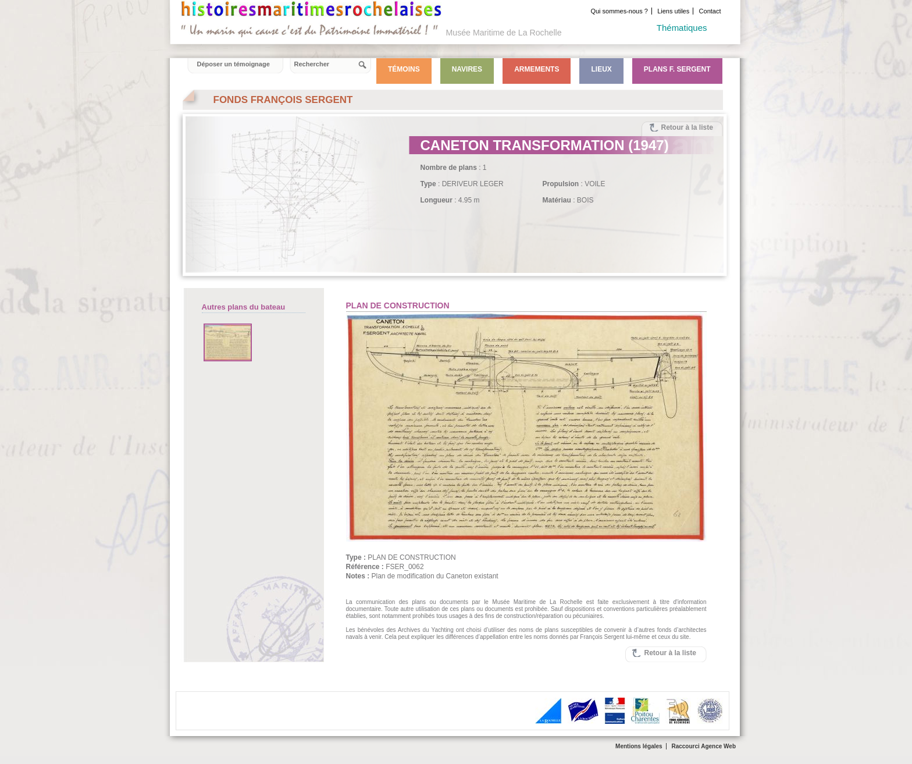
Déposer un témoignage (233, 64)
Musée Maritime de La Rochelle (504, 32)
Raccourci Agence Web (703, 746)
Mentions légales (638, 746)
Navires (467, 69)
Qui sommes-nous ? (618, 11)
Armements (536, 69)
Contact (710, 11)
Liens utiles (673, 11)
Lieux (601, 69)
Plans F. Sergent (677, 69)
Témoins (404, 69)
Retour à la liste (687, 127)
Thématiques (682, 28)
